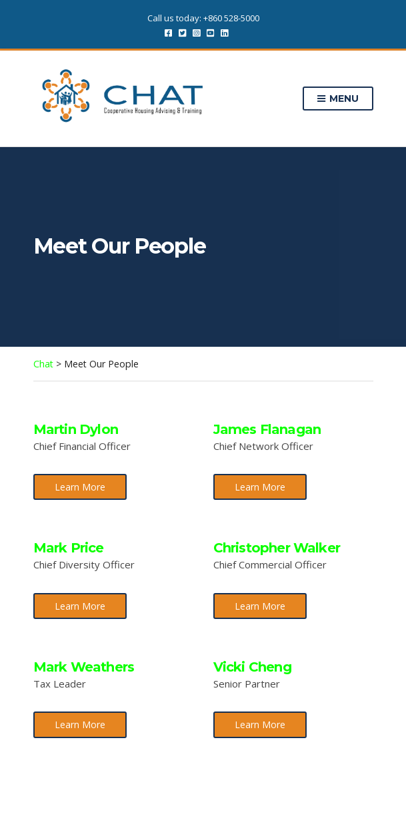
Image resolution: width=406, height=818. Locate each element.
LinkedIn (224, 32)
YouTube (210, 32)
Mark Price (68, 548)
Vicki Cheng (252, 667)
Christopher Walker (277, 548)
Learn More (80, 487)
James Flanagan (267, 429)
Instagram (196, 32)
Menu (337, 99)
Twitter (182, 32)
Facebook (168, 32)
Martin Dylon (75, 429)
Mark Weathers (84, 667)
